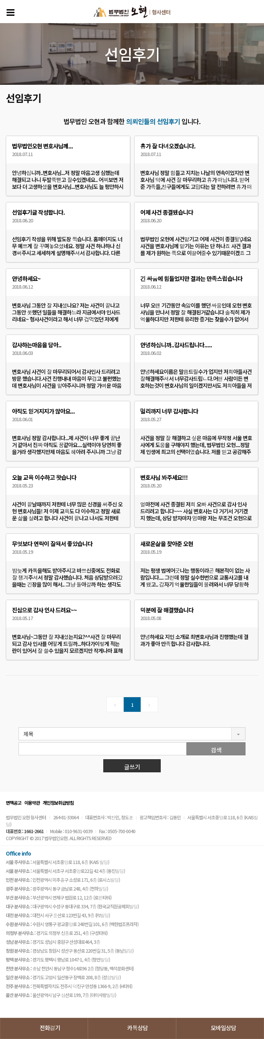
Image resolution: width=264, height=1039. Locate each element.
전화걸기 (50, 1028)
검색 (216, 750)
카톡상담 (137, 1028)
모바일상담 (223, 1028)
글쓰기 (132, 767)
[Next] (149, 704)
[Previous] (115, 704)
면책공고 (13, 802)
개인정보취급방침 (58, 802)
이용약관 (32, 802)
